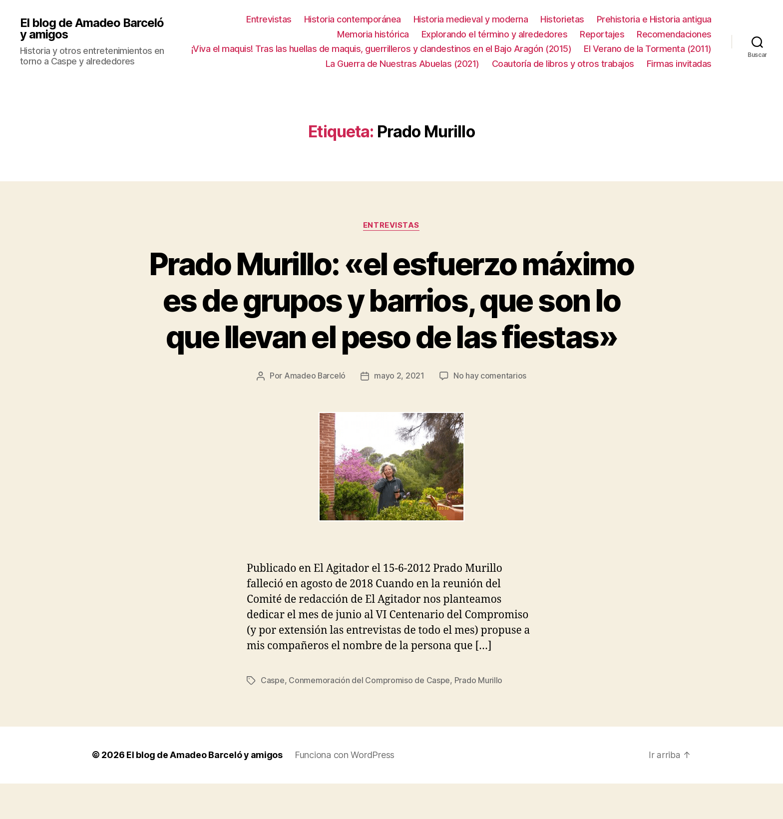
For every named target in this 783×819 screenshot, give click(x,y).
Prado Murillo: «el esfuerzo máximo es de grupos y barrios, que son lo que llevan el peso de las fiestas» (391, 319)
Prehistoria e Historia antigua (654, 19)
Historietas (562, 19)
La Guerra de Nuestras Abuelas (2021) (402, 63)
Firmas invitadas (679, 63)
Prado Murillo (478, 717)
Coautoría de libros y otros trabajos (563, 63)
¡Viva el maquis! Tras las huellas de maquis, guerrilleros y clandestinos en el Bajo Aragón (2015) (381, 48)
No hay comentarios (489, 412)
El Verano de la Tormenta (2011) (648, 48)
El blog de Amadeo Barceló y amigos (92, 28)
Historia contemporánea (352, 19)
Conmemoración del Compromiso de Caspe (369, 717)
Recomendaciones (674, 34)
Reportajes (602, 34)
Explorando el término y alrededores (494, 34)
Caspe (273, 717)
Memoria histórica (373, 34)
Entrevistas (269, 19)
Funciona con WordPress (345, 791)
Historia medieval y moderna (470, 19)
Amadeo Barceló (315, 412)
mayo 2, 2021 (400, 412)
